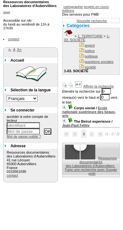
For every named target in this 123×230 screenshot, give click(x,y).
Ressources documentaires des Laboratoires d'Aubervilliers (91, 162)
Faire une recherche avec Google (91, 170)
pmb (92, 173)
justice (90, 51)
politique (91, 56)
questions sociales (99, 62)
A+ (19, 50)
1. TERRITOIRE (90, 36)
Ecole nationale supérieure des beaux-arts (89, 112)
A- (9, 49)
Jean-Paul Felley (76, 125)
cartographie (73, 7)
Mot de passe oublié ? (24, 136)
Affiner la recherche (98, 86)
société (90, 67)
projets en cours (96, 7)
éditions (68, 10)
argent (90, 45)
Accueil (17, 60)
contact (13, 39)
